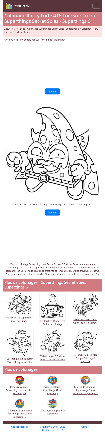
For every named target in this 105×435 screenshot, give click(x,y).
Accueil (8, 28)
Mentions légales (19, 426)
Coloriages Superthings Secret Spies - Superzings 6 (53, 28)
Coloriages (19, 28)
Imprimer (52, 91)
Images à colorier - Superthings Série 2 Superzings (52, 386)
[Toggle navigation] (96, 6)
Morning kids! (18, 6)
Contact (85, 426)
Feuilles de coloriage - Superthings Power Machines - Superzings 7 (85, 386)
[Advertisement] (52, 65)
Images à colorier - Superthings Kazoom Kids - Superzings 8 (19, 386)
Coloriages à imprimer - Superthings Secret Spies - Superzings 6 (19, 410)
